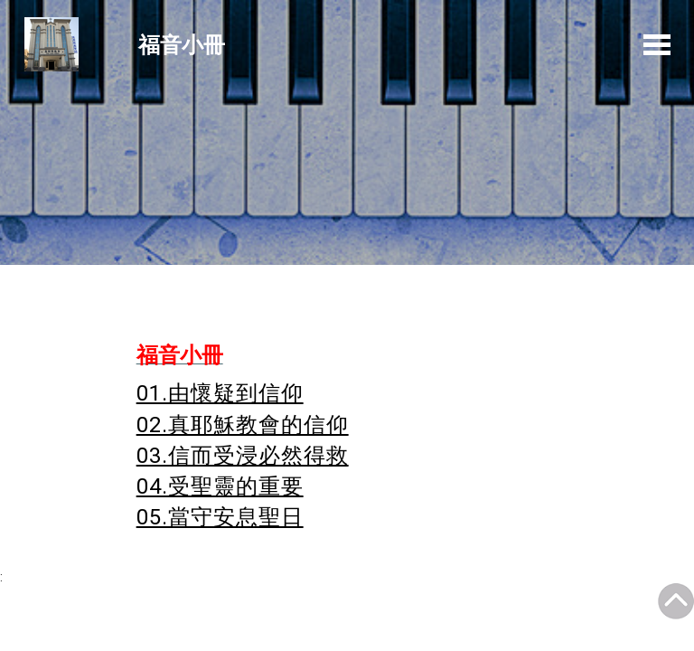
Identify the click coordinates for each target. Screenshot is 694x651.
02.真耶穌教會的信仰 (242, 425)
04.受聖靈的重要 (220, 486)
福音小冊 (181, 44)
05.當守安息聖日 (220, 517)
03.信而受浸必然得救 (242, 455)
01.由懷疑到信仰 (220, 393)
